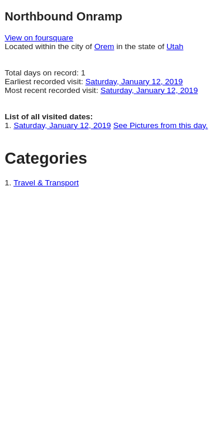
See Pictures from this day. (160, 125)
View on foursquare (39, 37)
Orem (104, 46)
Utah (175, 46)
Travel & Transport (46, 182)
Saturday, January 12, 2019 (134, 81)
